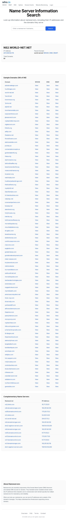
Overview (24, 513)
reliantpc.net (9, 199)
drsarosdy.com (10, 301)
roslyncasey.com (10, 362)
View (36, 85)
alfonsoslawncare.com (12, 308)
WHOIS (4, 5)
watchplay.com (10, 177)
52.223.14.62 (46, 415)
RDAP (10, 5)
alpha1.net (8, 107)
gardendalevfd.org (11, 153)
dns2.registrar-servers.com (14, 426)
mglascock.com (10, 124)
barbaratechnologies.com (13, 280)
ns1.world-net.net (10, 418)
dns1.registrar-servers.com (13, 447)
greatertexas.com (10, 252)
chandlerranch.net (11, 376)
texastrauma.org (10, 234)
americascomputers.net (12, 294)
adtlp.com (8, 131)
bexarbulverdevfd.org (12, 167)
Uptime (20, 5)
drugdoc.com (9, 231)
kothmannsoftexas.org (12, 220)
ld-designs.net (9, 333)
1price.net (8, 103)
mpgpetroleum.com (11, 287)
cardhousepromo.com (12, 241)
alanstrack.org (9, 209)
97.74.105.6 (45, 440)
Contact (43, 513)
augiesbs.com (9, 248)
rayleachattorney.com (12, 121)
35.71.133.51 (45, 404)
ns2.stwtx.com (9, 404)
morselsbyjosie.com (11, 277)
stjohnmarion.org (10, 160)
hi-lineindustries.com (11, 195)
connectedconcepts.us (12, 149)
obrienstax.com (10, 284)
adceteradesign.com (11, 85)
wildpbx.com (9, 354)
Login (51, 5)
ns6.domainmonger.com (13, 429)
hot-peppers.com (10, 358)
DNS (15, 5)
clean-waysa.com (10, 259)
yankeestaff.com (10, 305)
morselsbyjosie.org (11, 223)
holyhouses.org (10, 213)
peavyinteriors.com (11, 316)
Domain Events (29, 5)
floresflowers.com (11, 138)
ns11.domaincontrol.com (13, 440)
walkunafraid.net (10, 273)
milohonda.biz (9, 266)
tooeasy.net (8, 206)
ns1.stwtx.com (9, 415)
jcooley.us (8, 146)
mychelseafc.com (10, 291)
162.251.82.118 (46, 443)
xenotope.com (9, 351)
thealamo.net (9, 135)
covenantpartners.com (12, 202)
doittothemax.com (11, 238)
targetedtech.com (10, 344)
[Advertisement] (33, 38)
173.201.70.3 (46, 411)
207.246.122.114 (9, 53)
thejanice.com (9, 312)
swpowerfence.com (11, 114)
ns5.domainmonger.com (13, 422)
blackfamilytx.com (11, 192)
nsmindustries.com (11, 365)
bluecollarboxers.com (12, 369)
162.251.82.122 (46, 422)
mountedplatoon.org (11, 227)
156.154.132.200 (47, 447)
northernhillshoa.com (12, 383)
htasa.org (8, 156)
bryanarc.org (9, 174)
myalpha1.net (9, 188)
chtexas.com (9, 372)
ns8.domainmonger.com (13, 408)
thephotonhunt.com (11, 337)
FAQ (31, 513)
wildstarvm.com (10, 379)
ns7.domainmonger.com (12, 443)
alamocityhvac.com (11, 340)
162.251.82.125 (46, 408)
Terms (36, 513)
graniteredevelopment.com (13, 255)
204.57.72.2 (45, 418)
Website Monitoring (42, 5)
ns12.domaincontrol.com (13, 436)
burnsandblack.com (11, 270)
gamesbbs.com (10, 386)
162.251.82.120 (46, 429)
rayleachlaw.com (10, 323)
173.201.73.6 (46, 436)
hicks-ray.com (9, 298)
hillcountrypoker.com (12, 326)
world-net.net (9, 92)
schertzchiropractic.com (13, 330)
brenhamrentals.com (12, 110)
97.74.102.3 (45, 433)
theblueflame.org (10, 185)
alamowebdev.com (11, 142)
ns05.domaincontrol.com (13, 433)
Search (50, 28)
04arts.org (8, 128)
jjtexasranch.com (10, 117)
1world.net (8, 96)
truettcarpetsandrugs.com (13, 181)
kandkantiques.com (11, 347)
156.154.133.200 (47, 426)
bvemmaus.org (10, 100)
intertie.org (8, 216)
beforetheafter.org (11, 163)
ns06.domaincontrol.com (13, 411)
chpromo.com (9, 245)
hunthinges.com (10, 89)
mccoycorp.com (10, 319)
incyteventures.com (11, 262)
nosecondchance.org (12, 170)
